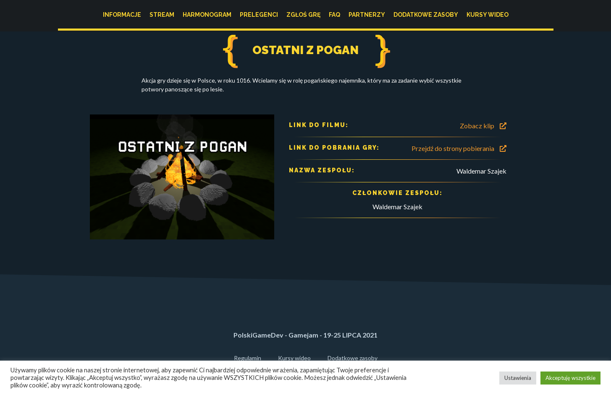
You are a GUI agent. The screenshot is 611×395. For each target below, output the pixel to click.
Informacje (122, 14)
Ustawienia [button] (517, 377)
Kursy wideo (488, 14)
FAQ (334, 14)
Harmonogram (207, 14)
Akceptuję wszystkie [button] (570, 377)
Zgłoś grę (303, 14)
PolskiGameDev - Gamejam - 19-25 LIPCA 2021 (305, 335)
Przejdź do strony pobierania (459, 148)
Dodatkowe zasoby (425, 14)
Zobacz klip (483, 126)
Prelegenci (259, 14)
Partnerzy (367, 14)
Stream (161, 14)
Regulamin (247, 357)
